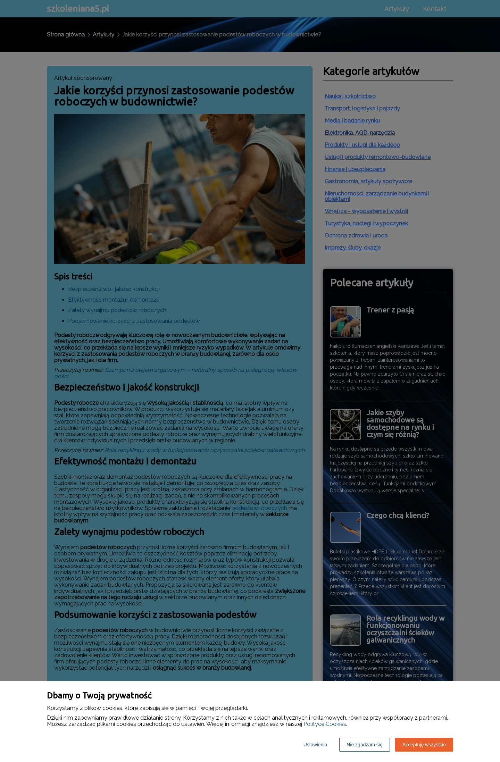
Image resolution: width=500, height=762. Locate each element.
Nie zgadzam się (365, 744)
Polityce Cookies (324, 724)
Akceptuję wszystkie (424, 744)
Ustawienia (315, 744)
